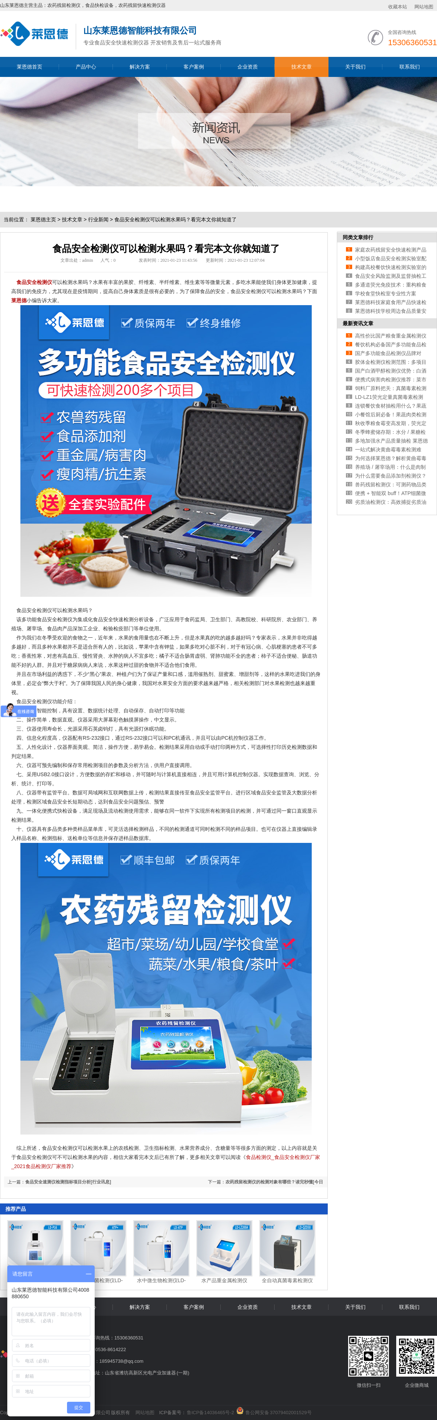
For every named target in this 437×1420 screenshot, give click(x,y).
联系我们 (409, 67)
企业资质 (247, 67)
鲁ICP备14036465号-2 (210, 1412)
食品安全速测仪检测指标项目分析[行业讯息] (68, 1181)
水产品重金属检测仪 (224, 1280)
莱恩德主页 (43, 219)
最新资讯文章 (358, 323)
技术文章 (301, 67)
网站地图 (423, 6)
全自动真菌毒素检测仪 (287, 1280)
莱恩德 (19, 300)
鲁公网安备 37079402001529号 (278, 1411)
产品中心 (86, 67)
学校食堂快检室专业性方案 (385, 293)
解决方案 (140, 67)
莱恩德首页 (29, 67)
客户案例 (194, 67)
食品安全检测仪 (34, 282)
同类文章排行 (358, 237)
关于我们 (355, 67)
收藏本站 (397, 6)
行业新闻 (98, 219)
